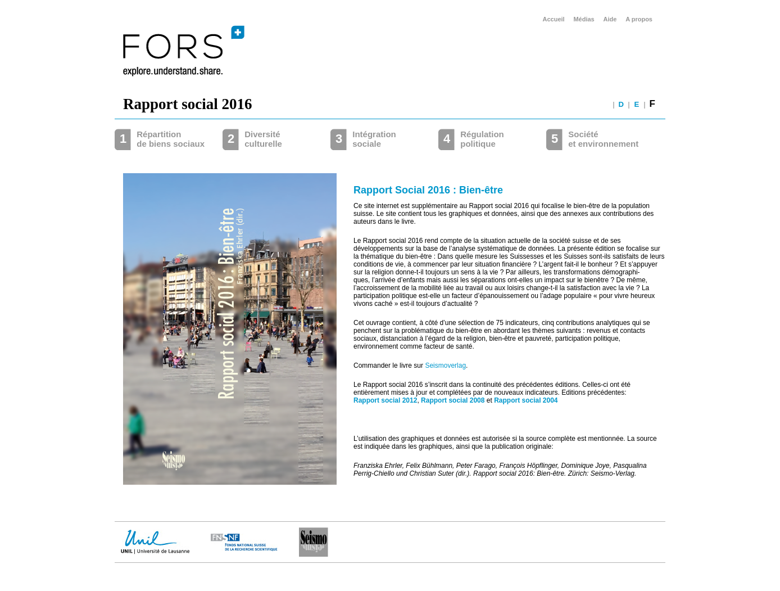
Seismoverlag (445, 365)
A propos (638, 19)
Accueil (554, 19)
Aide (610, 19)
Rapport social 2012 (385, 400)
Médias (583, 19)
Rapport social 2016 (187, 104)
